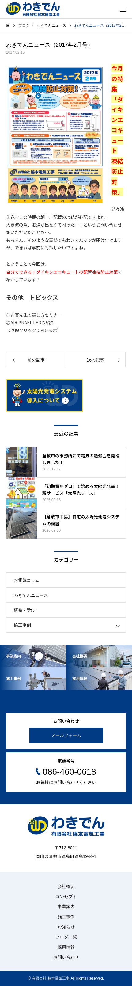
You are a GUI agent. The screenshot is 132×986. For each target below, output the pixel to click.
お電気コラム (27, 580)
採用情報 (66, 947)
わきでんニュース (31, 595)
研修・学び (24, 610)
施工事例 (22, 625)
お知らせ (66, 926)
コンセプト (66, 896)
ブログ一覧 (66, 937)
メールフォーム (66, 735)
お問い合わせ (66, 957)
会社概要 (66, 886)
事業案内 (66, 906)
